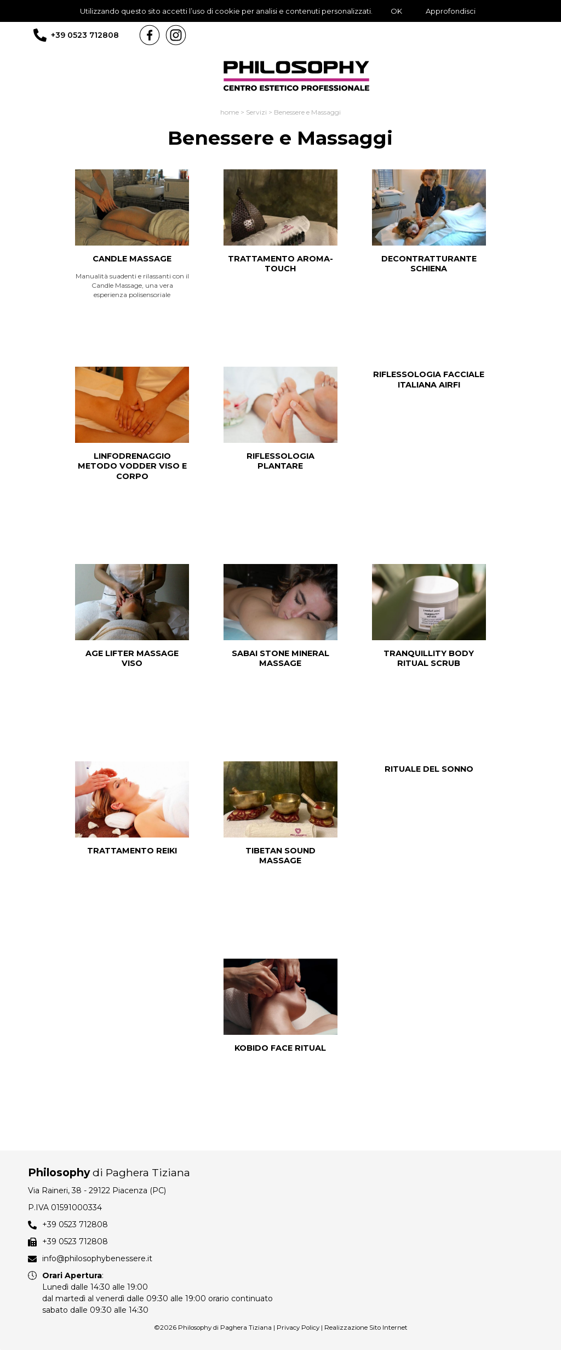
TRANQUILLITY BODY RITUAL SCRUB (428, 658)
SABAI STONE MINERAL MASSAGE (280, 658)
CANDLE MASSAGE (132, 259)
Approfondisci (451, 11)
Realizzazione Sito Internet (366, 1327)
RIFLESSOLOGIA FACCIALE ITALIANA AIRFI (428, 379)
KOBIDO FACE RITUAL (280, 1048)
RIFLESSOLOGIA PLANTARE (280, 461)
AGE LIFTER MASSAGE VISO (132, 658)
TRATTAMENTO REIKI (132, 851)
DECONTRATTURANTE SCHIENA (429, 264)
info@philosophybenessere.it (97, 1258)
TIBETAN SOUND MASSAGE (280, 856)
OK (396, 11)
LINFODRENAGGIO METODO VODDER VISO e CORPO (132, 466)
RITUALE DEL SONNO (429, 769)
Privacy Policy (298, 1327)
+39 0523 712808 (85, 35)
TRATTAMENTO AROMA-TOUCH (280, 264)
